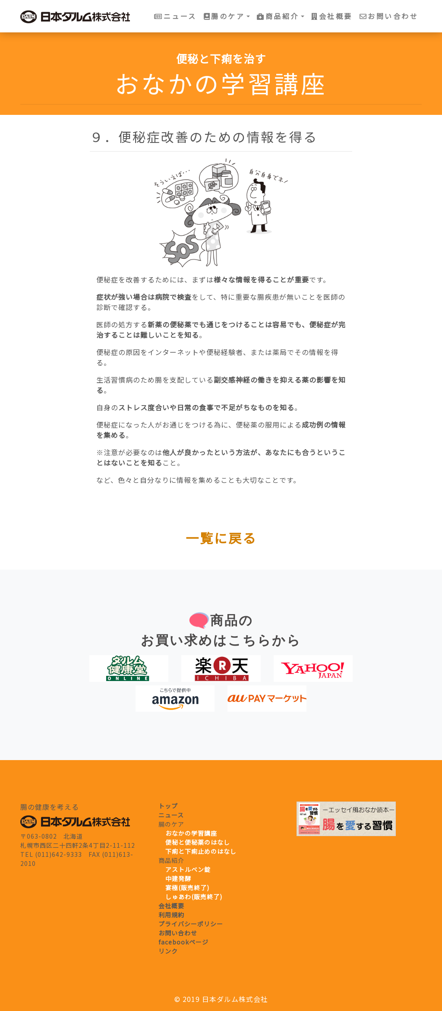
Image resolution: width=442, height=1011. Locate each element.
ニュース (175, 16)
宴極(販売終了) (187, 887)
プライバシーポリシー (190, 923)
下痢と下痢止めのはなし (201, 851)
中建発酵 (178, 878)
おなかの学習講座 (191, 833)
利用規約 (171, 914)
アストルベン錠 (188, 869)
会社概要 (332, 16)
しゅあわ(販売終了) (193, 896)
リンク (168, 951)
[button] (227, 16)
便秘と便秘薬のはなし (197, 842)
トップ (168, 806)
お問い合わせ (389, 16)
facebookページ (183, 942)
